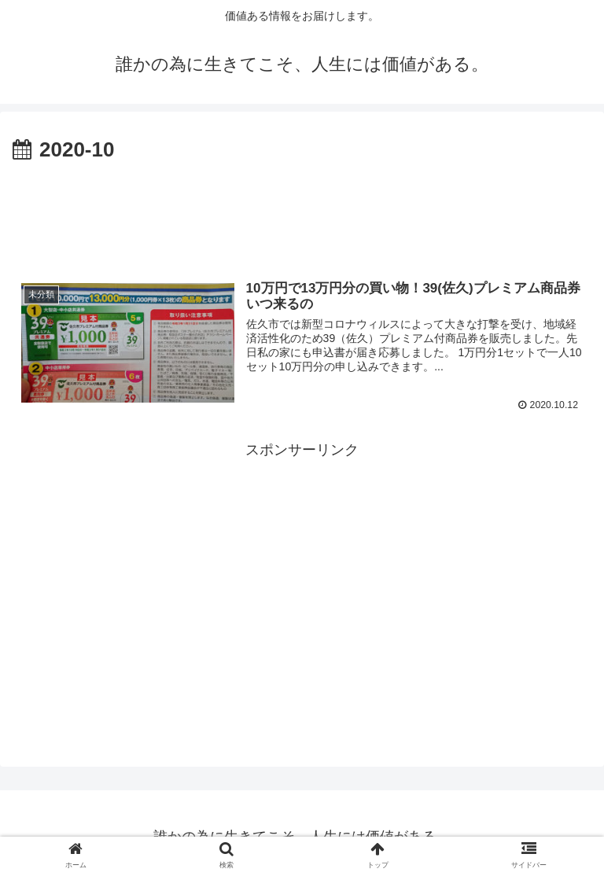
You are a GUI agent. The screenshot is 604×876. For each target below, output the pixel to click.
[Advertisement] (302, 210)
